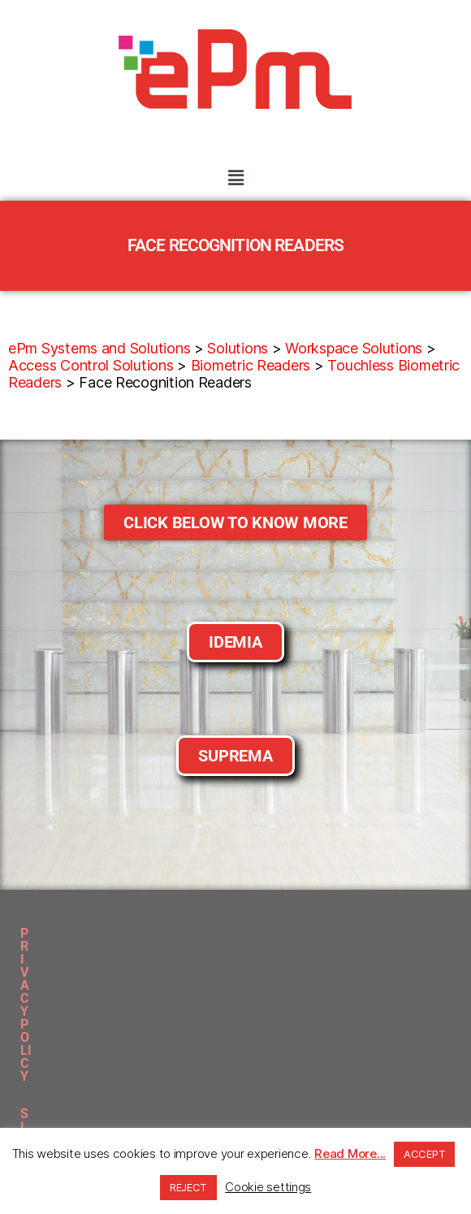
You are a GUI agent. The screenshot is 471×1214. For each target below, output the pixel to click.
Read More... (350, 1153)
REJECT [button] (188, 1187)
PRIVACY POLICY (108, 933)
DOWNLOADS (299, 933)
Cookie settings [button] (268, 1186)
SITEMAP (209, 933)
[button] (235, 178)
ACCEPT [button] (424, 1153)
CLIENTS (386, 933)
